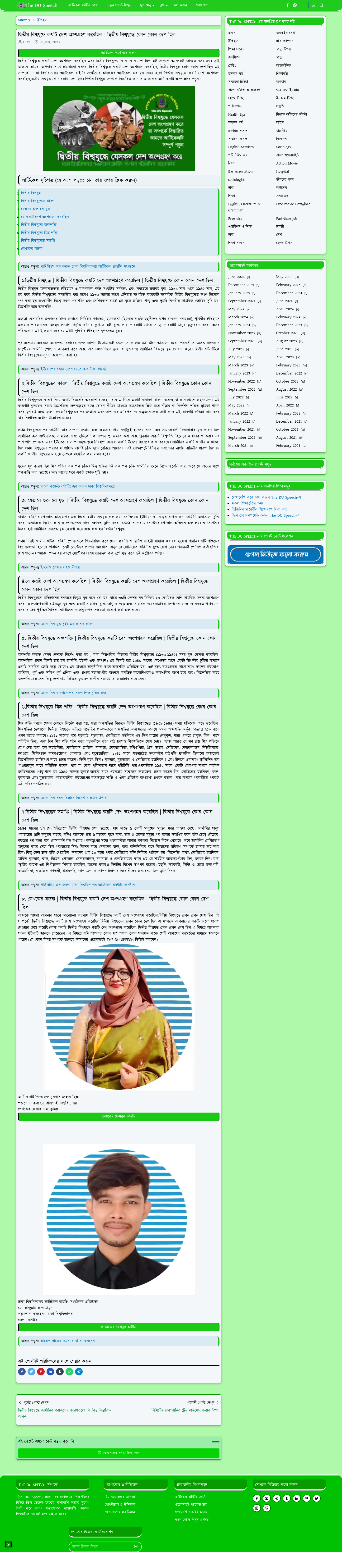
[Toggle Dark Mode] (313, 5)
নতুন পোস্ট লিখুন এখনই (192, 1520)
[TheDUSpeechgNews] (275, 554)
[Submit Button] (136, 1547)
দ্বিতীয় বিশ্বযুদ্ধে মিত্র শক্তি (39, 233)
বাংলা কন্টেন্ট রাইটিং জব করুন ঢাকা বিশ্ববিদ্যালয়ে (78, 486)
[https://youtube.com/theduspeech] (303, 5)
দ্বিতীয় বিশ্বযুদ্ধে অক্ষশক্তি (39, 225)
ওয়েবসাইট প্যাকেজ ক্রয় (191, 1504)
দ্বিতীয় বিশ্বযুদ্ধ (31, 193)
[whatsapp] (295, 5)
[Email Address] (100, 1547)
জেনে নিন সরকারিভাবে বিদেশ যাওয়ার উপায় (74, 798)
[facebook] (287, 5)
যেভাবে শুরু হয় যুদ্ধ (35, 209)
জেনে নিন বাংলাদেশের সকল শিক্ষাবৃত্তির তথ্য (73, 693)
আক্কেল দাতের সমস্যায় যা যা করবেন (68, 1341)
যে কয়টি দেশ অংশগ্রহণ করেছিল (45, 217)
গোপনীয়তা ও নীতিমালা (120, 1504)
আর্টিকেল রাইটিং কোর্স (190, 1497)
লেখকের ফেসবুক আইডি (118, 1116)
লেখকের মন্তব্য (32, 249)
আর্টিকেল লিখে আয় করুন (118, 53)
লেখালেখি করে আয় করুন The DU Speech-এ (266, 497)
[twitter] (317, 1498)
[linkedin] (297, 1498)
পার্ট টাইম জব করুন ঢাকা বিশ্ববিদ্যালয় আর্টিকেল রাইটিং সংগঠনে (88, 266)
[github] (267, 1508)
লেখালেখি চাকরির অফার (191, 1512)
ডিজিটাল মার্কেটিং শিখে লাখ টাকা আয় (260, 509)
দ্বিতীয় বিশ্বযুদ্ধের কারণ (37, 201)
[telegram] (277, 1498)
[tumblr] (287, 1498)
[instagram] (257, 1508)
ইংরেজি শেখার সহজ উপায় (60, 567)
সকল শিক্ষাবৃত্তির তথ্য (247, 503)
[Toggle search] (321, 5)
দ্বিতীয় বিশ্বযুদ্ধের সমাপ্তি (38, 241)
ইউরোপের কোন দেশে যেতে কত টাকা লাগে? (73, 369)
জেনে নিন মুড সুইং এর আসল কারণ (67, 624)
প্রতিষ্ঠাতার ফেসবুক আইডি (118, 1327)
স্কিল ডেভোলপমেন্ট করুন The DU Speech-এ (265, 515)
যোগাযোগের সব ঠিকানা (120, 1512)
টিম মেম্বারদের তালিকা (120, 1497)
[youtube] (267, 1498)
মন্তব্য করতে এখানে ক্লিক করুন (119, 1453)
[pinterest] (307, 1498)
